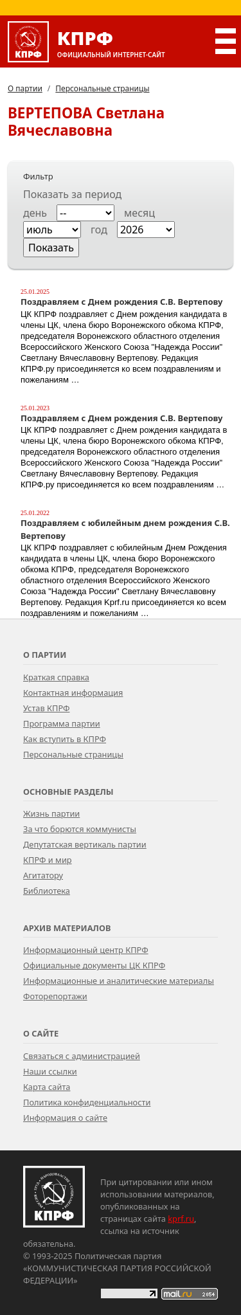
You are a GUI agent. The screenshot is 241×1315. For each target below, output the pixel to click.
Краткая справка (56, 677)
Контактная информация (73, 692)
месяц (139, 213)
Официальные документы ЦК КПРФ (94, 965)
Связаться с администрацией (81, 1056)
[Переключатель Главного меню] (223, 41)
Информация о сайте (65, 1117)
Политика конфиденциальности (86, 1102)
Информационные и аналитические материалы (118, 980)
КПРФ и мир (47, 860)
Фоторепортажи (55, 996)
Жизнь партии (51, 813)
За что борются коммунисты (79, 829)
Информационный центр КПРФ (85, 950)
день (35, 213)
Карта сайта (46, 1087)
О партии (25, 88)
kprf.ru (181, 1218)
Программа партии (61, 723)
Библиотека (46, 890)
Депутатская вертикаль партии (85, 844)
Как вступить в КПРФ (64, 739)
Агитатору (43, 875)
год (99, 229)
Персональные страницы (102, 88)
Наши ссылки (50, 1071)
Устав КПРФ (46, 708)
